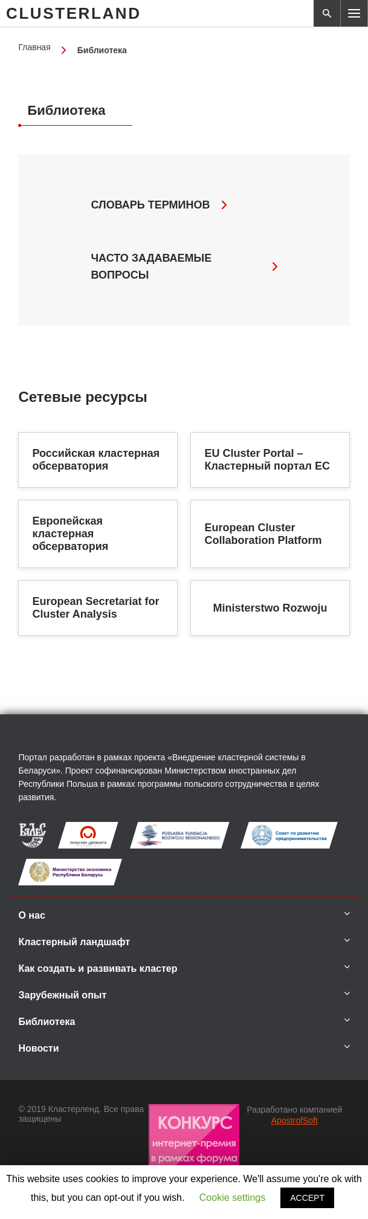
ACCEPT (307, 1198)
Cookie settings (232, 1197)
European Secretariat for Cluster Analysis (95, 607)
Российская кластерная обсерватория (96, 459)
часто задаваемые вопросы (184, 266)
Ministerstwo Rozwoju (270, 608)
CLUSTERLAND (73, 13)
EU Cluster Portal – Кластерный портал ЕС (266, 459)
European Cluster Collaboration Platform (262, 534)
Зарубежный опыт (62, 995)
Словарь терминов (159, 205)
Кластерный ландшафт (74, 942)
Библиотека (46, 1022)
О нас (31, 915)
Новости (38, 1048)
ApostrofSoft (294, 1120)
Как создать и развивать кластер (97, 968)
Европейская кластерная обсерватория (70, 533)
